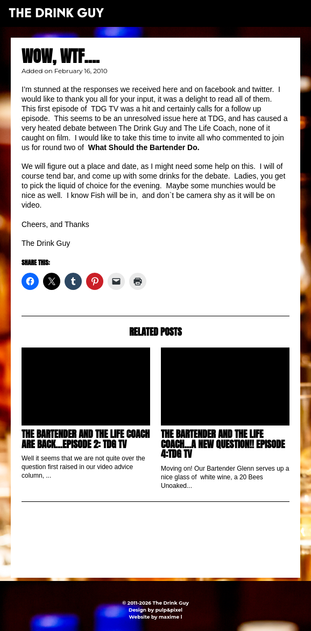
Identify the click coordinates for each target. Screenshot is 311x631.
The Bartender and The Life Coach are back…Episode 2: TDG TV (86, 439)
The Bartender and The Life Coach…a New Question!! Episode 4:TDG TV (223, 444)
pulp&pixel (169, 610)
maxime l (170, 617)
